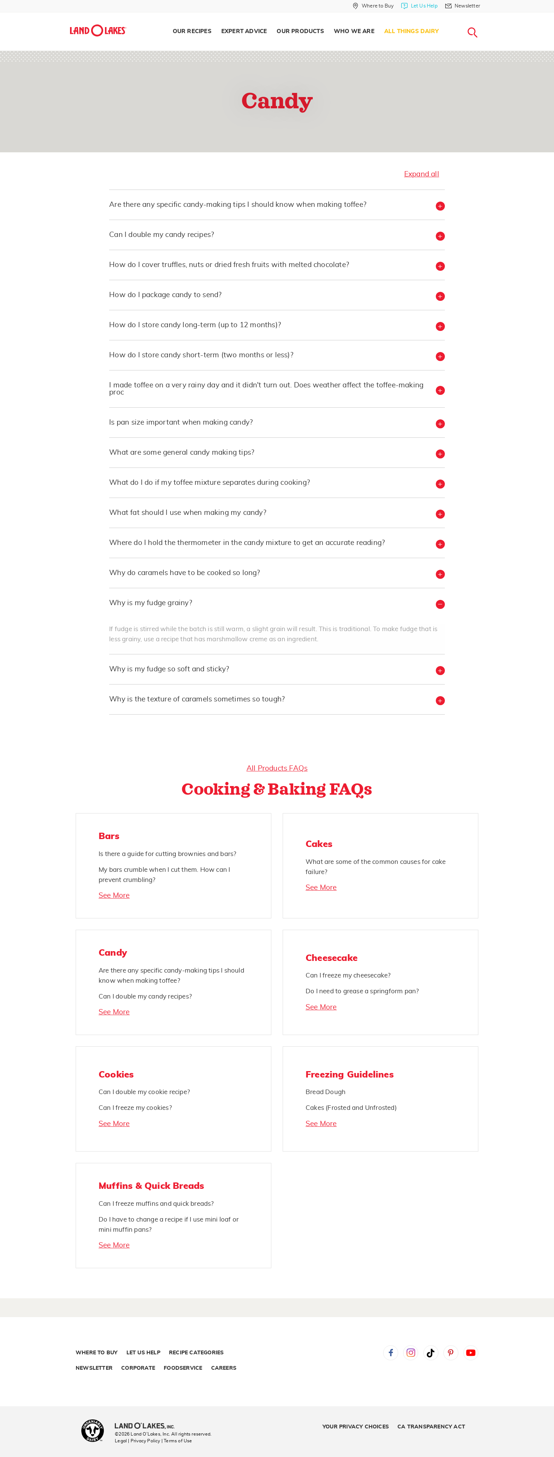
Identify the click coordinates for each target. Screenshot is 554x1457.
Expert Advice (244, 31)
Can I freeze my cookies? (135, 1108)
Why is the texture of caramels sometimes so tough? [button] (197, 699)
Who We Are (354, 31)
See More (114, 895)
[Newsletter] (462, 6)
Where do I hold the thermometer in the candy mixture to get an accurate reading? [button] (247, 542)
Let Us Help (143, 1352)
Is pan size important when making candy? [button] (181, 422)
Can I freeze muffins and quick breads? (156, 1204)
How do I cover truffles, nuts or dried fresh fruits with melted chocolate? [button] (229, 265)
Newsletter (94, 1368)
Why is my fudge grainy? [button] (150, 603)
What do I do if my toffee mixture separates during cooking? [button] (209, 482)
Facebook (390, 1352)
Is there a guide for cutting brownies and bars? (167, 854)
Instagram (410, 1352)
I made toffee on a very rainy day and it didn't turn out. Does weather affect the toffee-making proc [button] (266, 389)
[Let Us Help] (419, 6)
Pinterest (450, 1352)
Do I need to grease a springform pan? (362, 991)
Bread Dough (325, 1092)
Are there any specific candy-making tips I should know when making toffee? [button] (237, 204)
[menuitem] (192, 31)
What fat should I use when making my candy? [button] (187, 512)
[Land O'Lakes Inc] (148, 1426)
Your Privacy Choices (356, 1427)
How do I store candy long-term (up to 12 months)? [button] (195, 325)
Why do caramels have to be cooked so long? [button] (184, 573)
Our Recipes (192, 31)
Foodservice (183, 1368)
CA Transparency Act (431, 1427)
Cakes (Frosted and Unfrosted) (351, 1108)
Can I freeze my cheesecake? (348, 975)
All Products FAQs (277, 768)
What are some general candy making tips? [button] (181, 452)
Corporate (138, 1368)
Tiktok (430, 1352)
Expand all (421, 174)
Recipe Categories (196, 1352)
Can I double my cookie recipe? (144, 1092)
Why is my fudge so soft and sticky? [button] (169, 669)
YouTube (470, 1352)
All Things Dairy (411, 31)
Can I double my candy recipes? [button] (161, 234)
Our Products (300, 31)
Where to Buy (96, 1352)
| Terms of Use (176, 1441)
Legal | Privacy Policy (137, 1441)
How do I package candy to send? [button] (165, 295)
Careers (223, 1368)
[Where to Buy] (373, 6)
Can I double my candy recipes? (145, 996)
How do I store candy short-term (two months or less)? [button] (201, 355)
